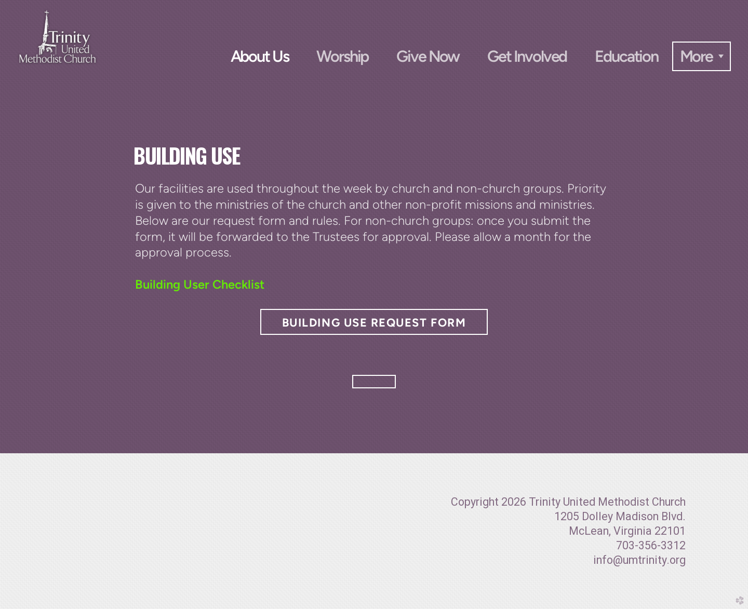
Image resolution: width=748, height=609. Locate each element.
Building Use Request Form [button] (374, 322)
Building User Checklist (199, 284)
